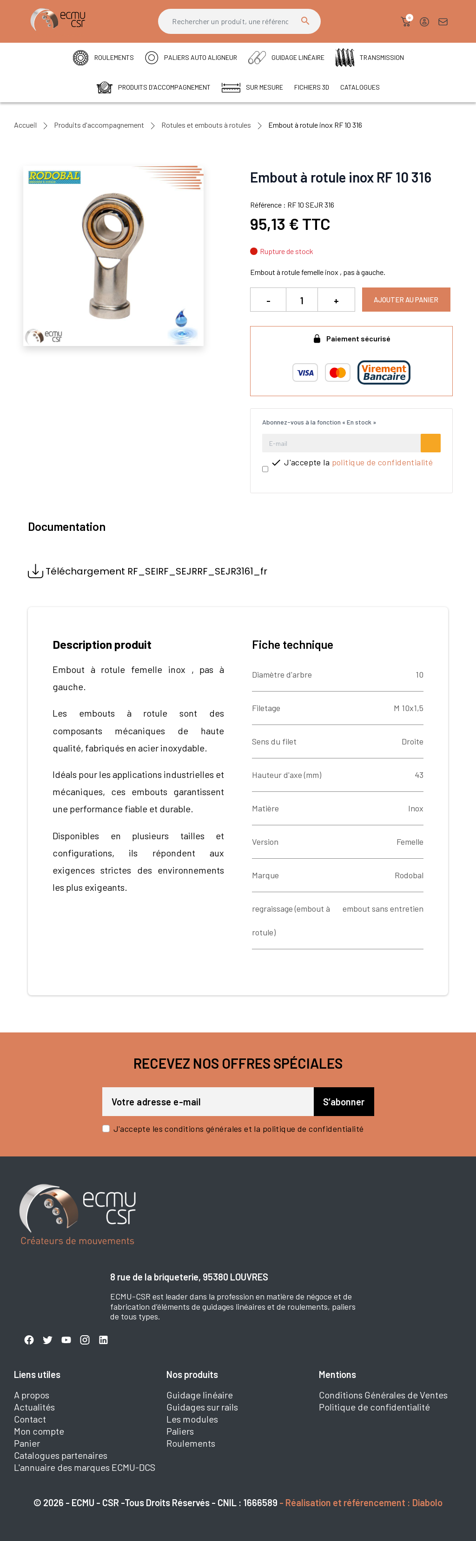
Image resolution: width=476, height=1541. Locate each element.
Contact (30, 1418)
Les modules (192, 1418)
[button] (406, 21)
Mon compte (39, 1431)
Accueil (25, 124)
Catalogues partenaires (60, 1455)
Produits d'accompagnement (99, 124)
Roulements (190, 1443)
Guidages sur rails (202, 1406)
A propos (31, 1394)
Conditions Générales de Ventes (383, 1394)
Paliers (180, 1431)
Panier (27, 1443)
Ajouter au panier (406, 299)
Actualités (34, 1406)
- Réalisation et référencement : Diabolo (361, 1502)
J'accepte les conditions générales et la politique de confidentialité (238, 1128)
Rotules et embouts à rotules (206, 124)
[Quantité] (302, 300)
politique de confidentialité (382, 462)
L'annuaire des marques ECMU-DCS (84, 1467)
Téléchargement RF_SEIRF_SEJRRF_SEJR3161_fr (147, 571)
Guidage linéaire (199, 1394)
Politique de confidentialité (374, 1406)
